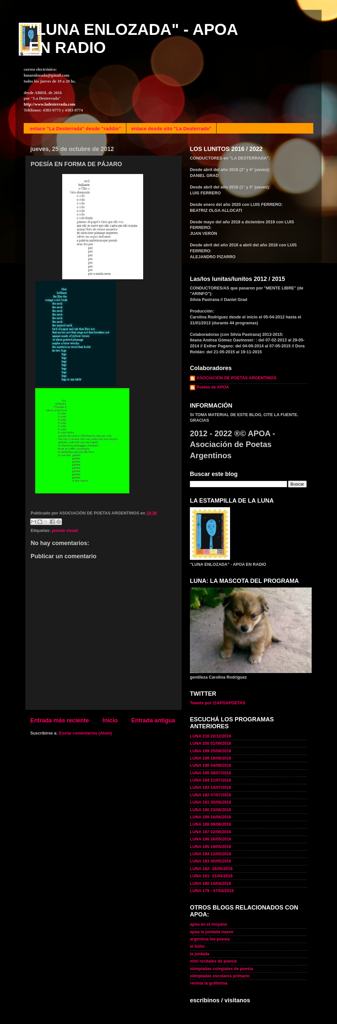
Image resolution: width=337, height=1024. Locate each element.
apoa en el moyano (208, 924)
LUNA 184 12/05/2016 (210, 854)
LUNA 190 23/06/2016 (210, 810)
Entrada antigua (153, 720)
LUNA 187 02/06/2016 (210, 832)
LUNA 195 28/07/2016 (210, 773)
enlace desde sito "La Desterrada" (171, 128)
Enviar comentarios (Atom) (85, 733)
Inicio (110, 720)
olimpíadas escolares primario (219, 976)
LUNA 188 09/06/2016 (210, 824)
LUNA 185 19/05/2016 (210, 846)
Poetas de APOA (212, 387)
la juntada (199, 954)
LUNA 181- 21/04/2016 (211, 876)
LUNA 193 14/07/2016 (210, 787)
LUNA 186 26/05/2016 (210, 839)
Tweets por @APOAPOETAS (218, 703)
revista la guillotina (208, 983)
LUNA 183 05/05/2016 (210, 861)
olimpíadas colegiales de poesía (221, 968)
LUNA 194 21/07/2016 (210, 780)
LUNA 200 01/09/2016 (210, 743)
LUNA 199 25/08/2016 (210, 751)
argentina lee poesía (210, 939)
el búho (197, 946)
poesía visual (65, 530)
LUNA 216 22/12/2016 (210, 736)
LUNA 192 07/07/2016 (210, 795)
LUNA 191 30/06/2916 (210, 802)
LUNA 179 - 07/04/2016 (212, 890)
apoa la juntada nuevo (211, 932)
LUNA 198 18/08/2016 (210, 758)
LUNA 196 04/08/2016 (210, 765)
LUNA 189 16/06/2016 (210, 817)
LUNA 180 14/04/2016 (210, 883)
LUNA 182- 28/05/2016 (211, 868)
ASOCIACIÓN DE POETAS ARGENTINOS (236, 378)
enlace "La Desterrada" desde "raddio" (75, 128)
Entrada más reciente (59, 720)
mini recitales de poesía (213, 961)
